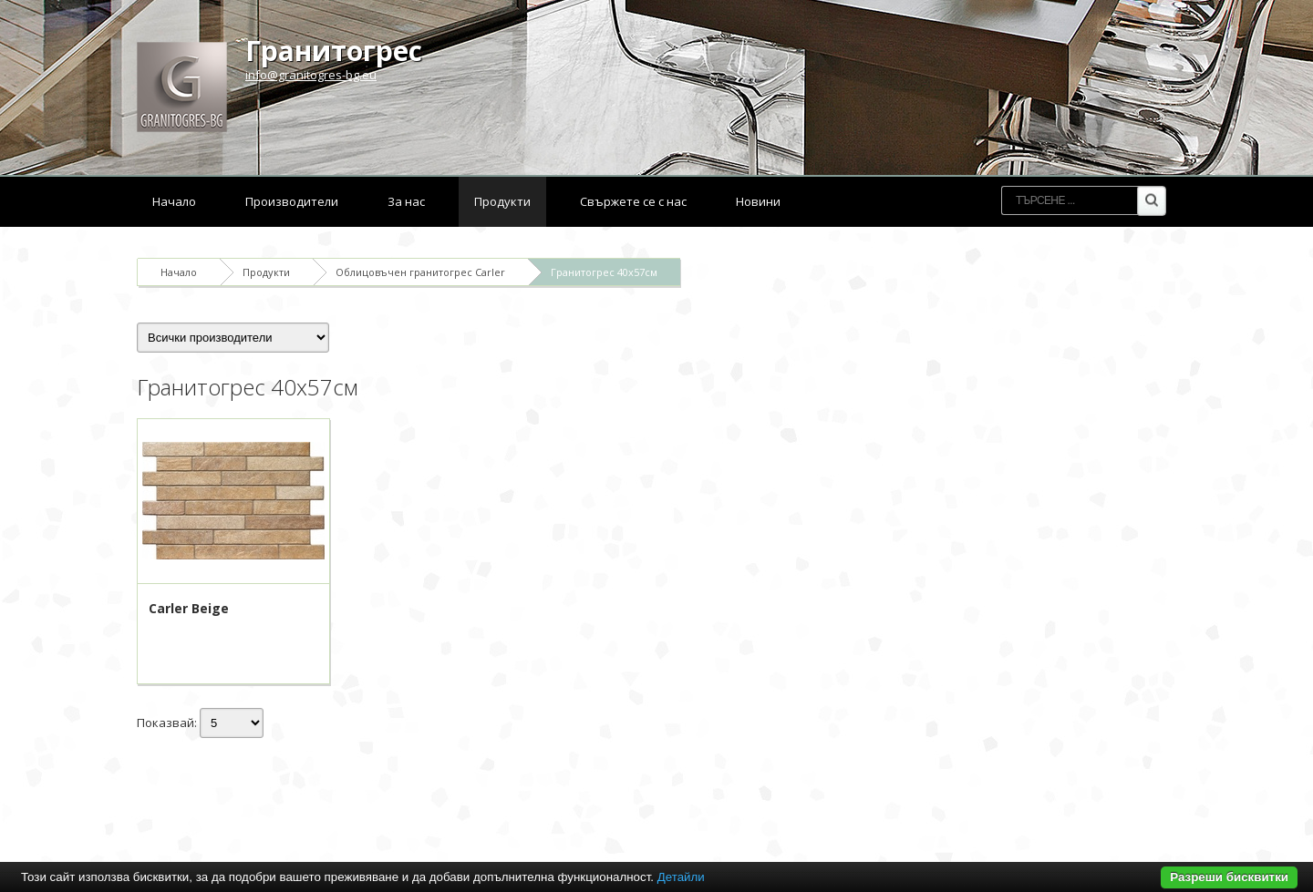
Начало (174, 201)
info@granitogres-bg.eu (311, 75)
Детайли (681, 877)
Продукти (502, 201)
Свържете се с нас (633, 201)
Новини (758, 201)
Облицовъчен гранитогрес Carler (420, 272)
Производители (291, 201)
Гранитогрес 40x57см (604, 272)
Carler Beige (189, 608)
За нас (406, 201)
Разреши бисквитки (1229, 877)
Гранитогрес (333, 50)
